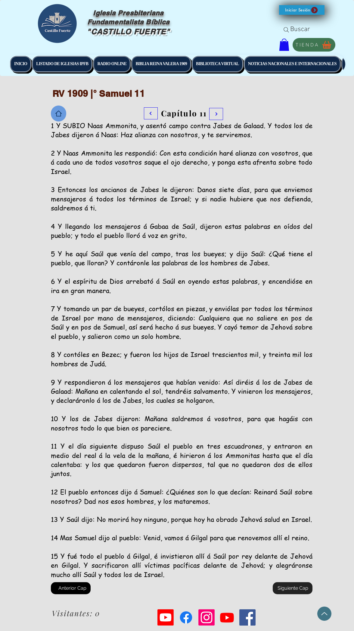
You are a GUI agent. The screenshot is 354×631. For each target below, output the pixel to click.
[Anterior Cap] (71, 588)
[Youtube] (165, 617)
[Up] (324, 614)
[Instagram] (206, 617)
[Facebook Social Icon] (247, 617)
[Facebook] (186, 617)
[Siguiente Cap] (292, 588)
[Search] (286, 30)
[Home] (58, 113)
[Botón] (216, 114)
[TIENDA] (314, 45)
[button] (301, 10)
